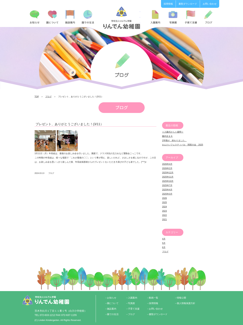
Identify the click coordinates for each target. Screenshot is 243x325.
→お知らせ (110, 297)
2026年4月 (167, 164)
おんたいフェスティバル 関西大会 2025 (182, 144)
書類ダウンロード (188, 3)
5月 (163, 243)
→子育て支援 (133, 308)
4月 (163, 239)
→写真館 (130, 303)
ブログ (48, 96)
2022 (164, 215)
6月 (163, 247)
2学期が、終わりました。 (174, 140)
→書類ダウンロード (157, 314)
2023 (164, 211)
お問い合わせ (210, 3)
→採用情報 (152, 303)
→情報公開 (180, 297)
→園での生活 (112, 314)
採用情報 (168, 3)
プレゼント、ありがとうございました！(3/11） (69, 124)
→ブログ (130, 314)
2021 (164, 219)
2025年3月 (167, 194)
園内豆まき (167, 136)
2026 (164, 198)
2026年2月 (167, 168)
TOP (37, 96)
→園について (112, 303)
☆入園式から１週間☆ (172, 132)
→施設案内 (110, 308)
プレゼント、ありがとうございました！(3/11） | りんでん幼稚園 (121, 17)
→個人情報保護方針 (184, 303)
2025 (164, 202)
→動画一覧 (152, 297)
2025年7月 (167, 185)
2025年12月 (167, 172)
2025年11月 (167, 177)
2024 (164, 206)
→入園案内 (131, 297)
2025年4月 (167, 189)
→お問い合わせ (155, 308)
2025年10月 (167, 181)
